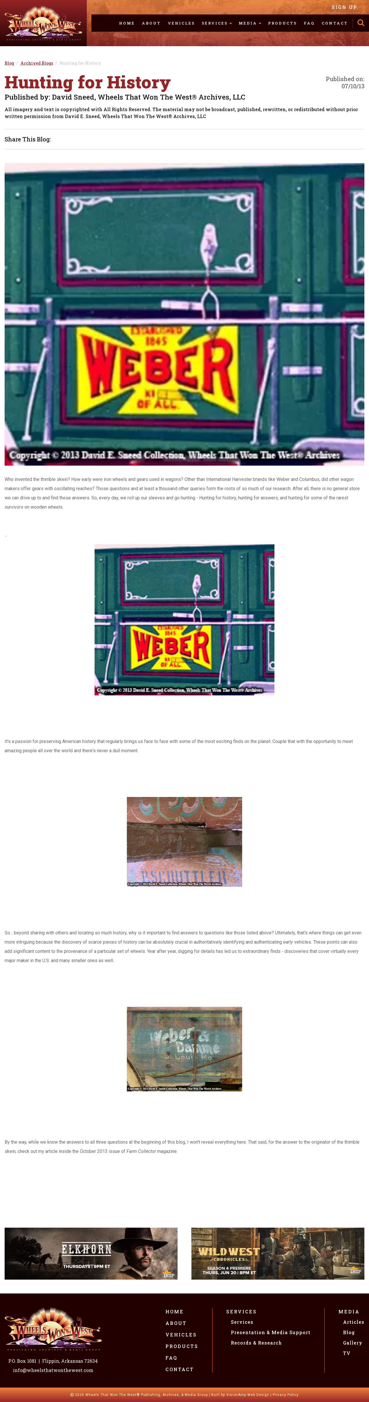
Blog (349, 1332)
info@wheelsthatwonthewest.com (53, 1370)
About (151, 23)
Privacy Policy (286, 1395)
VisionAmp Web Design (247, 1395)
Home (127, 23)
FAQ (309, 23)
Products (282, 23)
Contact (335, 23)
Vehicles (181, 23)
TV (347, 1353)
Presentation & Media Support (270, 1332)
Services (241, 1311)
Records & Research (256, 1343)
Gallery (352, 1343)
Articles (353, 1322)
